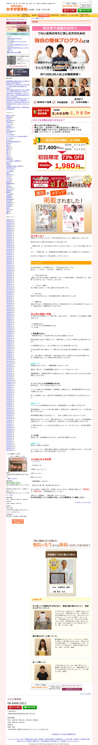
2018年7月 (9, 347)
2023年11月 (9, 247)
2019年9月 (9, 333)
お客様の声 (63, 15)
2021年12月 (9, 287)
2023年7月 (9, 254)
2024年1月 (9, 244)
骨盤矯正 (8, 117)
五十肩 (8, 119)
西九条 (8, 143)
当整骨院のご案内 (85, 739)
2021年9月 (9, 293)
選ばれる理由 (26, 15)
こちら (23, 456)
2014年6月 (9, 420)
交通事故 (8, 195)
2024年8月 (9, 233)
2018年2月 (9, 356)
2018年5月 (9, 350)
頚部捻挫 (8, 187)
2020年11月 (9, 310)
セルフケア (9, 169)
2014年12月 (9, 410)
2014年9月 (9, 415)
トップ (9, 15)
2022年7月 (9, 275)
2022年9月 (9, 272)
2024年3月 (9, 240)
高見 (7, 153)
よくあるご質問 (73, 15)
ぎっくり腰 (9, 138)
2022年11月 (9, 268)
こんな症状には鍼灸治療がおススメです (17, 44)
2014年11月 (9, 411)
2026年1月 (9, 219)
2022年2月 (9, 284)
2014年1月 (9, 427)
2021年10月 (9, 291)
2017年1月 (9, 378)
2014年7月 (9, 418)
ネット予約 (16, 15)
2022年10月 (9, 270)
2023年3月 (9, 261)
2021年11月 (9, 289)
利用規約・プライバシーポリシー (70, 741)
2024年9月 (9, 232)
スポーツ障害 (9, 134)
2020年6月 (9, 319)
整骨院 (8, 181)
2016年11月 (9, 382)
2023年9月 (9, 251)
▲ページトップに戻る (85, 693)
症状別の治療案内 (49, 739)
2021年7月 (9, 296)
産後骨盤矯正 (9, 131)
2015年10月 (9, 392)
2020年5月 (9, 321)
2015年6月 (9, 399)
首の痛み (8, 204)
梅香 (7, 145)
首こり (8, 140)
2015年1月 (9, 408)
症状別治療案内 (44, 15)
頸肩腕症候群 (9, 183)
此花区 (8, 157)
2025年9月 (9, 224)
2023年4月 (9, 259)
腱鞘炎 (8, 192)
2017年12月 (9, 359)
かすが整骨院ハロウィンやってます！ (17, 41)
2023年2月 (9, 263)
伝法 (7, 155)
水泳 (7, 129)
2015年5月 (9, 401)
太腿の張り (9, 174)
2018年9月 (9, 343)
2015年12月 (9, 390)
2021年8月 (9, 294)
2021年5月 (9, 300)
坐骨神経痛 (9, 199)
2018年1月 (9, 357)
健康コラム (9, 115)
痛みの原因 (9, 120)
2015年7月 (9, 397)
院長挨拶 (29, 741)
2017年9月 (9, 364)
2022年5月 (9, 279)
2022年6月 (9, 277)
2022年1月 (9, 286)
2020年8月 (9, 315)
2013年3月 (9, 441)
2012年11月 (9, 448)
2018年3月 (9, 354)
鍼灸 (7, 213)
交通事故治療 (54, 15)
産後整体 (8, 190)
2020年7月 (9, 317)
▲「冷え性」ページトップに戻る (83, 502)
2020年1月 (9, 326)
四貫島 (8, 147)
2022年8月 (9, 273)
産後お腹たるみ (10, 167)
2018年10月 (9, 342)
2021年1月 (9, 307)
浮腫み (8, 164)
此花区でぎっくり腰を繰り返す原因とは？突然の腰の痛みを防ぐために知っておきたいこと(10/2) (17, 103)
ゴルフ (8, 176)
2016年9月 (9, 385)
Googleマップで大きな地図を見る (64, 734)
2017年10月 (9, 362)
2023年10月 (9, 249)
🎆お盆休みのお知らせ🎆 (14, 52)
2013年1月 (9, 445)
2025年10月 (9, 223)
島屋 (7, 150)
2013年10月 (9, 431)
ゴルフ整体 (9, 171)
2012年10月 (9, 450)
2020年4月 (9, 322)
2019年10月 (9, 331)
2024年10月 (9, 230)
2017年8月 (9, 366)
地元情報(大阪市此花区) (12, 141)
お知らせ (8, 209)
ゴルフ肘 (8, 180)
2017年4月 (9, 373)
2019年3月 (9, 340)
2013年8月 (9, 432)
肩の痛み (8, 122)
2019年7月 (9, 336)
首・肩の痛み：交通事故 (12, 160)
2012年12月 (9, 446)
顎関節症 (8, 197)
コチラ (11, 495)
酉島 (7, 152)
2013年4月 (9, 439)
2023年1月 (9, 265)
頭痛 (7, 208)
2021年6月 (9, 298)
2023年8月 (9, 252)
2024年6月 (9, 235)
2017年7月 (9, 368)
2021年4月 (9, 301)
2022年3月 (9, 282)
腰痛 (7, 211)
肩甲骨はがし (9, 127)
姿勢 (7, 185)
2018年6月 (9, 348)
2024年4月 (9, 238)
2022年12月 (9, 266)
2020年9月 (9, 314)
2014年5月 (9, 422)
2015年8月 (9, 396)
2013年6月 (9, 436)
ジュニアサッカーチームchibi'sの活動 (16, 136)
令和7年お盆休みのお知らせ (14, 38)
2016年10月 (9, 383)
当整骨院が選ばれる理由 (31, 739)
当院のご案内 (85, 15)
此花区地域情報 (45, 741)
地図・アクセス (12, 478)
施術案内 (34, 15)
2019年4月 (9, 338)
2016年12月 (9, 380)
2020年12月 (9, 308)
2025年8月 (9, 226)
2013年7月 (9, 434)
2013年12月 (9, 429)
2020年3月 (9, 324)
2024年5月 (9, 237)
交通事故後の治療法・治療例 (13, 166)
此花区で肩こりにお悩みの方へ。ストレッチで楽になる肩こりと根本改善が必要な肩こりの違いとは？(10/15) (17, 95)
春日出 (8, 148)
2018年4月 (9, 352)
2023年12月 (9, 245)
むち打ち (8, 178)
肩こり (8, 133)
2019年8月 (9, 335)
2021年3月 (9, 303)
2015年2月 (9, 406)
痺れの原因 (9, 194)
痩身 (7, 173)
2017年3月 (9, 375)
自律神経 (8, 159)
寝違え (8, 162)
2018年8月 (9, 345)
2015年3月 (9, 404)
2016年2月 (9, 389)
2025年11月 (9, 221)
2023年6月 (9, 256)
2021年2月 (9, 305)
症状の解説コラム (55, 741)
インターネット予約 (18, 739)
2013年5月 (9, 438)
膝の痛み (8, 206)
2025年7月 (9, 228)
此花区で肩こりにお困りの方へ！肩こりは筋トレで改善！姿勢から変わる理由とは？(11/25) (17, 86)
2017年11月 (9, 361)
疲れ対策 (8, 201)
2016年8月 (9, 387)
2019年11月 (9, 329)
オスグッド (9, 124)
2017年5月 (9, 371)
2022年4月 (9, 280)
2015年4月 (9, 403)
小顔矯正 (8, 126)
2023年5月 (9, 258)
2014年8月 (9, 417)
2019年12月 (9, 328)
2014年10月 (9, 413)
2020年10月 (9, 312)
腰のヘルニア (9, 188)
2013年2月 (9, 443)
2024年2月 (9, 242)
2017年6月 (9, 369)
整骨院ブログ (36, 741)
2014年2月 (9, 425)
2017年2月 (9, 376)
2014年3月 (9, 424)
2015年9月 (9, 394)
